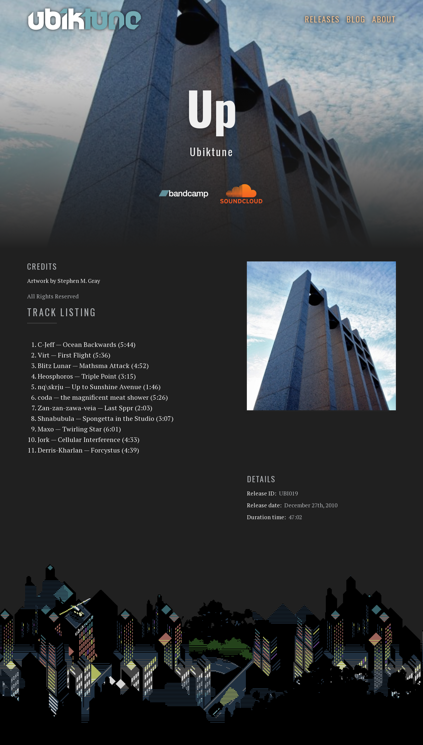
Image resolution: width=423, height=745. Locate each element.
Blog (355, 19)
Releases (322, 19)
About (384, 19)
